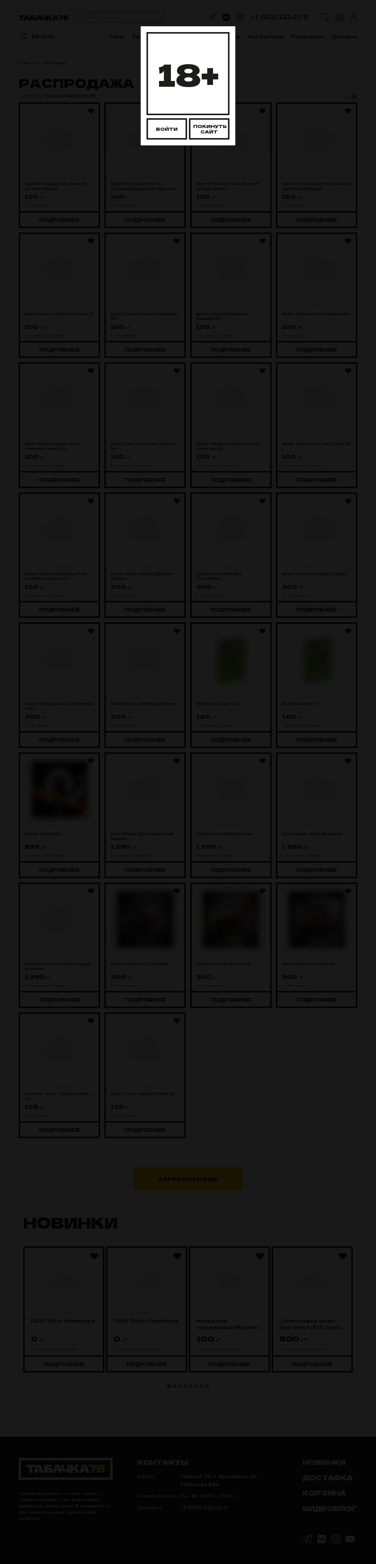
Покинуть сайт (210, 129)
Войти (167, 129)
